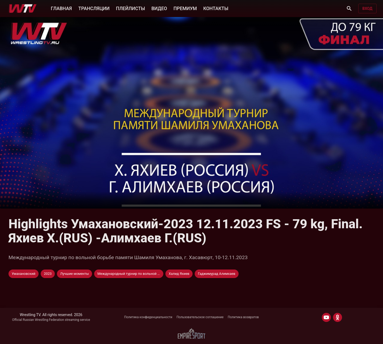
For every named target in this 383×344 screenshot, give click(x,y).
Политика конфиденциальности (148, 317)
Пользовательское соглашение (200, 317)
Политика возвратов (243, 317)
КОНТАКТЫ (215, 8)
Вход (367, 8)
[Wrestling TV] (22, 8)
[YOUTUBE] (326, 317)
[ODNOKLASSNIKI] (337, 317)
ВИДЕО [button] (159, 8)
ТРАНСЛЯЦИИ (93, 8)
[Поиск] (349, 8)
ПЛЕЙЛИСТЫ (130, 8)
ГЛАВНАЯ (61, 8)
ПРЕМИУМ (185, 8)
